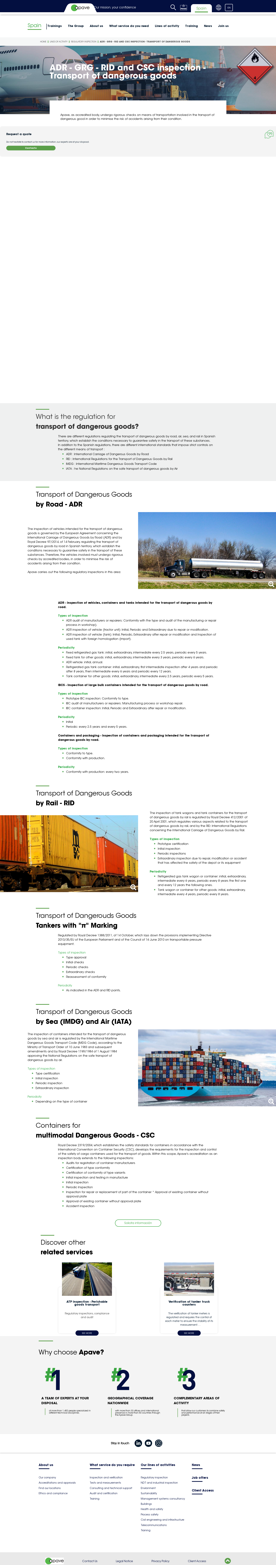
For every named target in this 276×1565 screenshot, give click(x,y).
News (208, 26)
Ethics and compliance (53, 1493)
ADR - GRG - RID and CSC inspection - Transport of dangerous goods (145, 41)
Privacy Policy (160, 1561)
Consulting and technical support (111, 1488)
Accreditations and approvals (57, 1482)
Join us (223, 26)
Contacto (31, 148)
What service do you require (112, 1465)
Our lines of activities (158, 1465)
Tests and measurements (105, 1482)
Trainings (54, 26)
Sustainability (149, 1493)
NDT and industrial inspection (159, 1482)
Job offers (200, 1478)
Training (191, 26)
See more (87, 1333)
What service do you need (129, 26)
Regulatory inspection (83, 41)
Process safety (149, 1514)
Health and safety (152, 1509)
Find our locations (50, 1488)
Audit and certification (103, 1493)
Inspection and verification (106, 1477)
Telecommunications (154, 1525)
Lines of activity (167, 26)
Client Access (203, 1490)
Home (43, 41)
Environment (148, 1488)
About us (96, 26)
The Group (76, 26)
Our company (47, 1477)
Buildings (146, 1504)
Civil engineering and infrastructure (162, 1519)
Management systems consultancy (163, 1498)
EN (229, 7)
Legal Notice (124, 1561)
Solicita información (138, 1223)
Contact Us (89, 1561)
